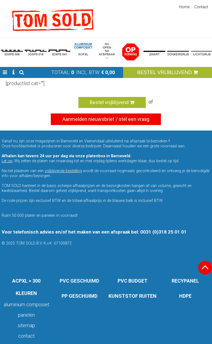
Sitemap (26, 325)
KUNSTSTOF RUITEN (132, 296)
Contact (201, 7)
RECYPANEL (185, 281)
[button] (5, 72)
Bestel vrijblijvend (112, 102)
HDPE (185, 296)
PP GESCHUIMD (79, 296)
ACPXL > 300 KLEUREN (26, 287)
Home (184, 7)
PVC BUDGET (132, 281)
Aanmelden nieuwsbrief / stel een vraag (105, 119)
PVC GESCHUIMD (79, 281)
